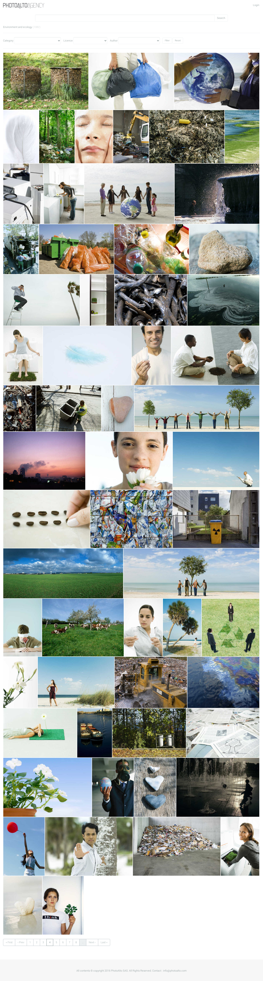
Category (8, 41)
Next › (92, 942)
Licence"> (90, 40)
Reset (178, 40)
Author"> (139, 40)
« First (9, 942)
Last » (104, 942)
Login (256, 5)
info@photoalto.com (175, 971)
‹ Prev (21, 942)
